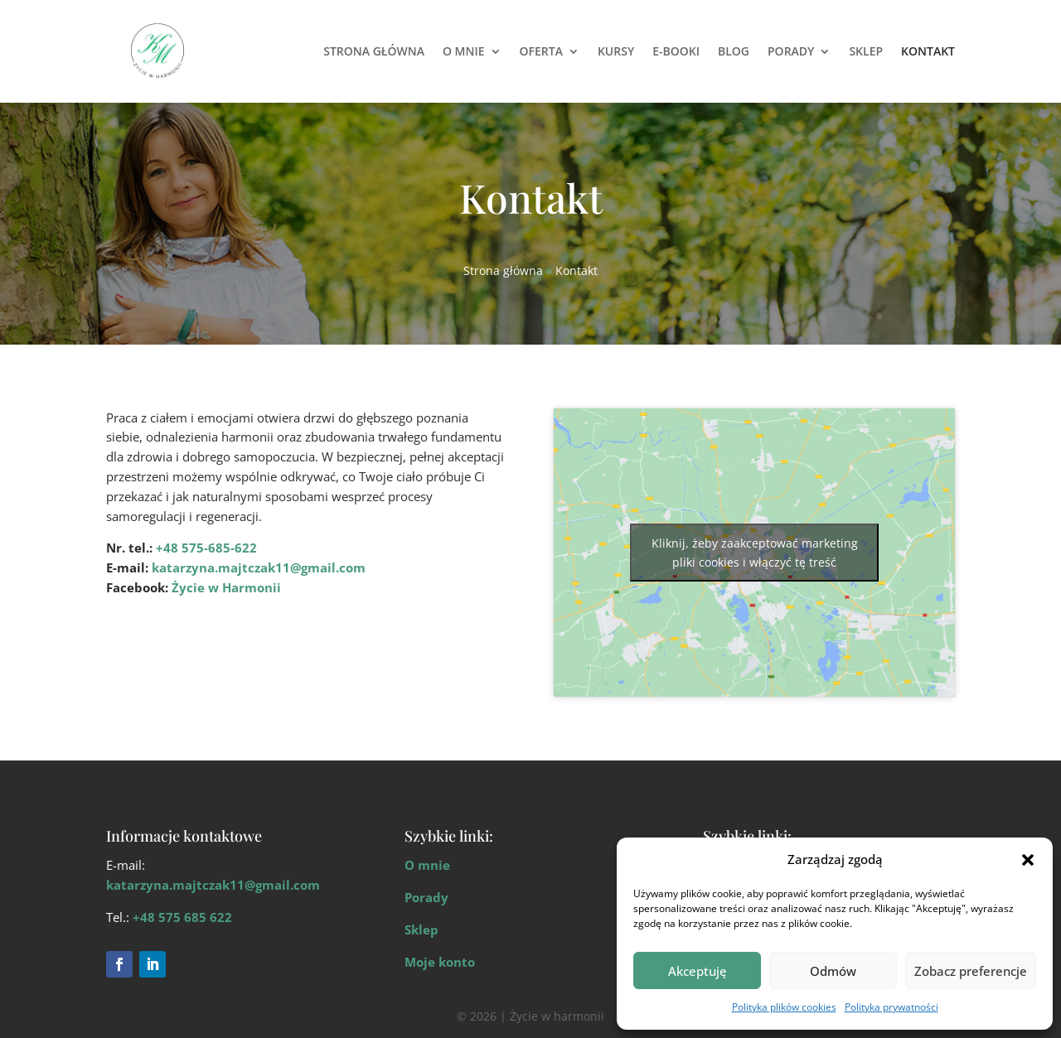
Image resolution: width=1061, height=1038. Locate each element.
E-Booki (676, 51)
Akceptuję (697, 971)
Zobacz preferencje (970, 971)
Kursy (616, 51)
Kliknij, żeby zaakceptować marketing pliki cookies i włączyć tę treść (755, 552)
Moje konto (440, 962)
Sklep (866, 51)
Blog (733, 51)
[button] (1028, 860)
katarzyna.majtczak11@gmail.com (259, 567)
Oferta (541, 51)
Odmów (833, 971)
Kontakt (928, 51)
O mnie (464, 51)
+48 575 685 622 (182, 917)
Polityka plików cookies (784, 1007)
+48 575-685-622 (206, 547)
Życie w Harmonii (226, 587)
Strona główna (373, 51)
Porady (791, 51)
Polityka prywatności (891, 1007)
